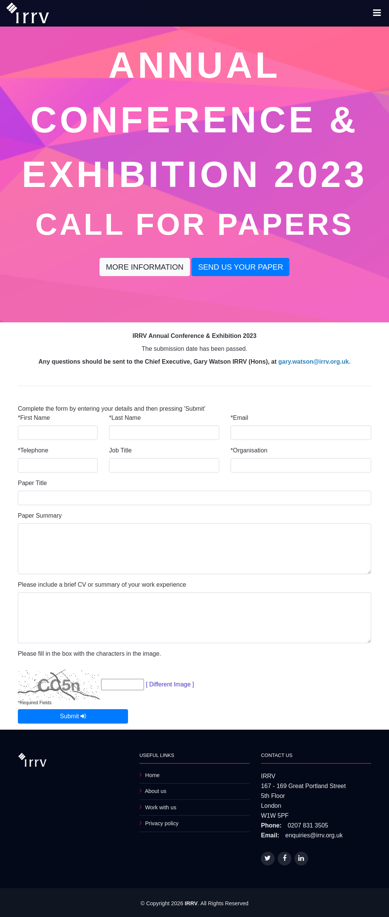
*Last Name (125, 418)
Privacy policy (162, 823)
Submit (73, 716)
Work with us (160, 807)
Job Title (120, 450)
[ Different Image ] (170, 684)
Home (152, 775)
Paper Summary (40, 515)
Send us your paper (240, 267)
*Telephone (33, 450)
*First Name (34, 418)
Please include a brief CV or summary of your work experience (102, 584)
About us (155, 791)
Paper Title (32, 483)
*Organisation (249, 450)
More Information (144, 267)
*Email (239, 418)
